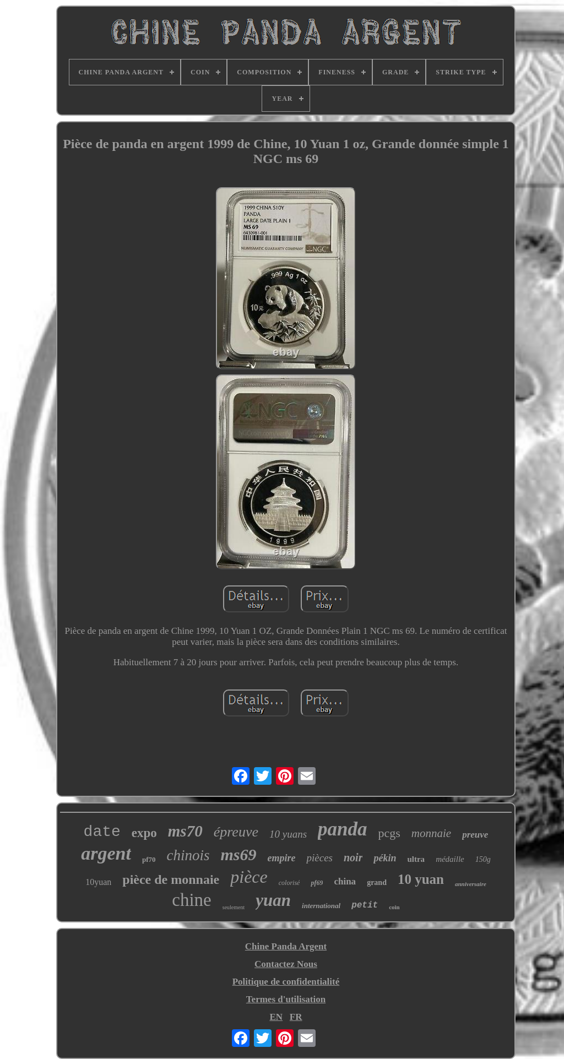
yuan (273, 900)
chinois (187, 855)
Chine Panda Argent (286, 946)
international (321, 905)
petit (364, 905)
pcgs (389, 833)
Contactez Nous (285, 964)
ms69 (238, 854)
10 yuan (421, 879)
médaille (450, 859)
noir (353, 857)
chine (191, 900)
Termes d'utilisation (286, 999)
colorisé (289, 883)
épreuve (236, 832)
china (345, 881)
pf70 (149, 859)
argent (106, 853)
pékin (384, 858)
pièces (319, 858)
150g (483, 859)
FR (296, 1017)
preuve (475, 834)
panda (342, 829)
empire (281, 858)
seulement (234, 907)
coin (394, 907)
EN (276, 1017)
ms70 (185, 831)
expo (144, 833)
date (102, 831)
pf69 (317, 883)
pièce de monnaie (170, 879)
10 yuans (288, 834)
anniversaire (470, 884)
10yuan (98, 882)
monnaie (431, 833)
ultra (416, 859)
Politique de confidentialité (286, 981)
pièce (249, 877)
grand (377, 882)
